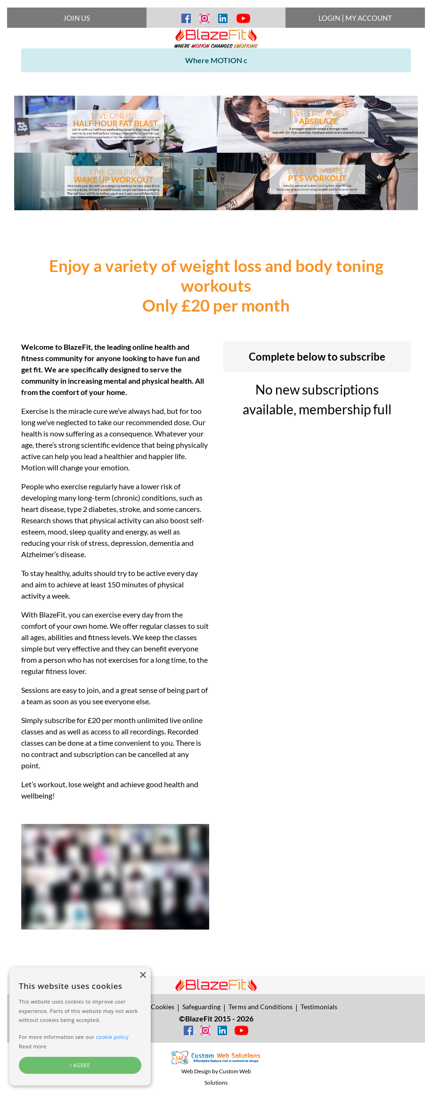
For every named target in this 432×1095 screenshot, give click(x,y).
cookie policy (112, 1036)
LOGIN (329, 18)
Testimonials (319, 1007)
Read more (33, 1046)
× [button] (142, 975)
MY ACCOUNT (368, 18)
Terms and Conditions (260, 1007)
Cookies (162, 1007)
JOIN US (76, 18)
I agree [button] (80, 1065)
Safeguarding (201, 1007)
